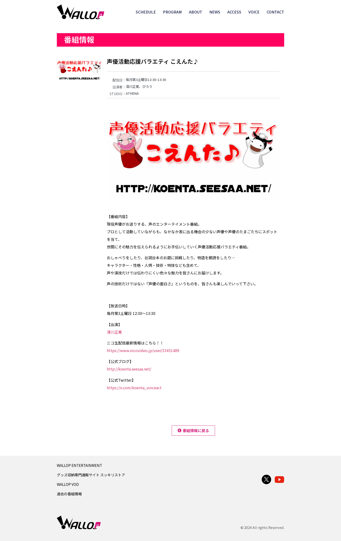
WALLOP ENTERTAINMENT (79, 465)
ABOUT (195, 12)
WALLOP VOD (68, 484)
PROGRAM (172, 12)
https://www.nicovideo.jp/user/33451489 (143, 350)
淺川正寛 (114, 332)
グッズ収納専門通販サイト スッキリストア (91, 474)
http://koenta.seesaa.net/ (129, 369)
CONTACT (275, 12)
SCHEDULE (146, 12)
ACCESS (234, 12)
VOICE (254, 12)
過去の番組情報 (69, 493)
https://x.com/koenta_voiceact (134, 387)
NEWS (214, 12)
